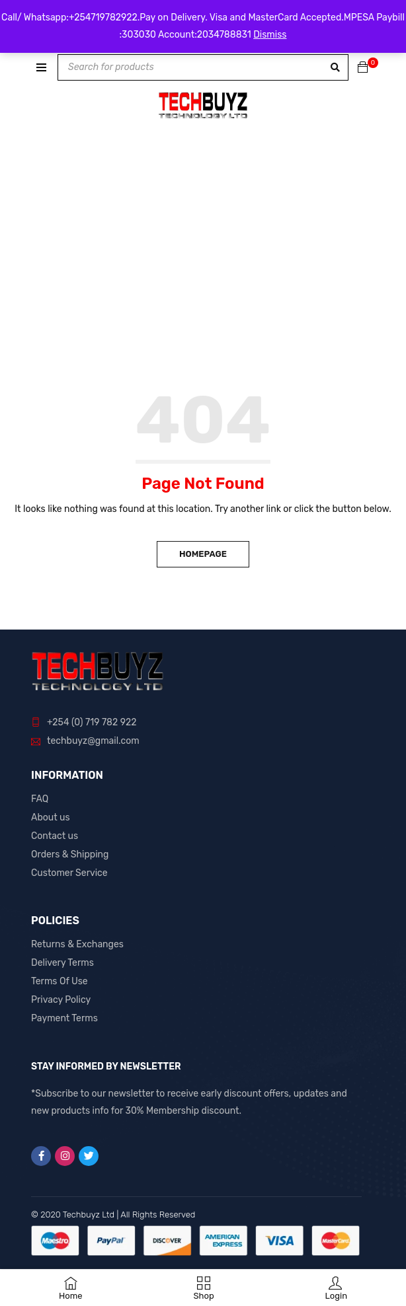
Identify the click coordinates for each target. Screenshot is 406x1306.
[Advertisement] (203, 288)
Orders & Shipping (69, 854)
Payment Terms (64, 1018)
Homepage (203, 554)
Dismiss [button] (269, 34)
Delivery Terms (62, 962)
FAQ (39, 799)
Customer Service (69, 873)
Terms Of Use (59, 981)
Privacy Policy (61, 999)
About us (50, 817)
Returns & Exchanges (77, 944)
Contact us (54, 836)
